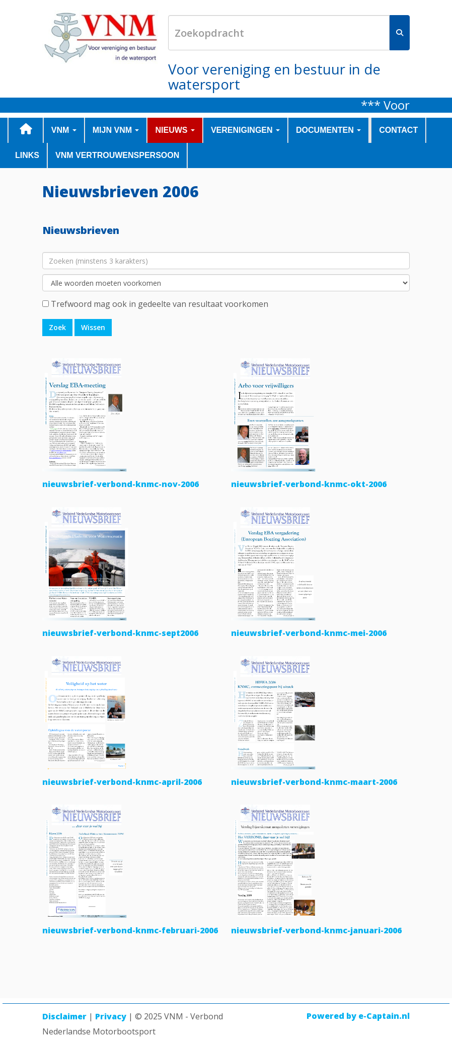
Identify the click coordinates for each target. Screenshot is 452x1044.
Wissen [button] (93, 327)
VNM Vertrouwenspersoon (117, 155)
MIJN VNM (116, 130)
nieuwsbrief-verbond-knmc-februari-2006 (130, 930)
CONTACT (398, 130)
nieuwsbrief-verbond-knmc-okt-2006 (309, 484)
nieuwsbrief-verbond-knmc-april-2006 (122, 781)
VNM (64, 130)
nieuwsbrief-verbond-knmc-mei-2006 (309, 632)
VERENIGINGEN (245, 130)
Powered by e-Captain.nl (358, 1015)
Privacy (110, 1016)
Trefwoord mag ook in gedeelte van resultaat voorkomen (159, 303)
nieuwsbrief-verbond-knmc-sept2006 (120, 632)
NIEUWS (174, 130)
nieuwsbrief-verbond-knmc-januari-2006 (316, 930)
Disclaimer (64, 1016)
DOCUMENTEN (328, 130)
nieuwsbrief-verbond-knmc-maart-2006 (314, 781)
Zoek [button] (57, 327)
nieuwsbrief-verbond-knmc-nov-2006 (120, 484)
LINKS (27, 155)
